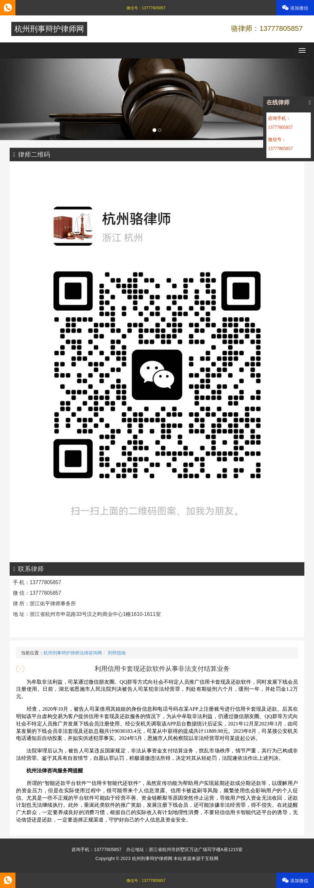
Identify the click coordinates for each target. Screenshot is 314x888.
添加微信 (295, 8)
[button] (23, 99)
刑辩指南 (117, 652)
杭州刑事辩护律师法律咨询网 (72, 652)
